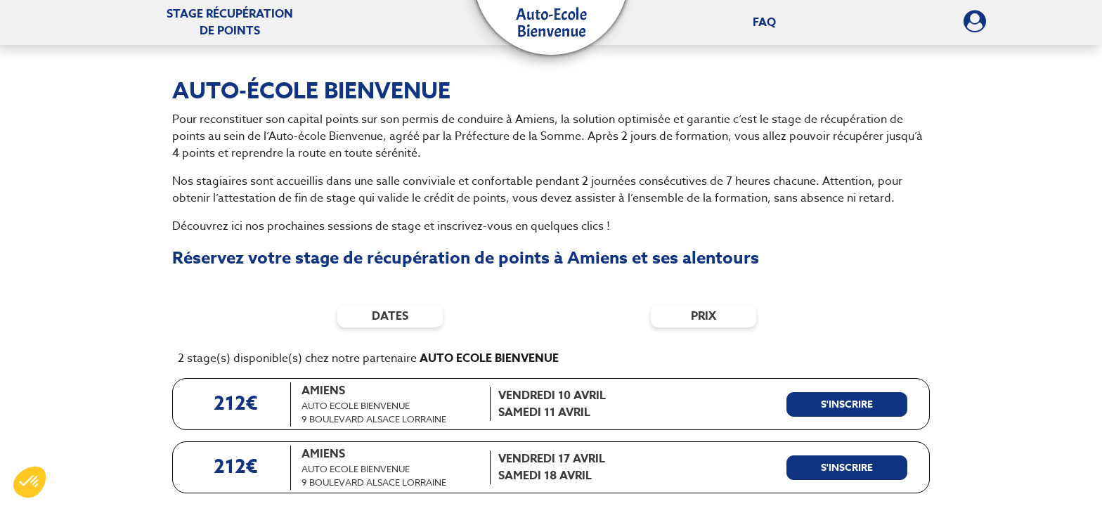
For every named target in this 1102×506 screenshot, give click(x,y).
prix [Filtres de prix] (703, 316)
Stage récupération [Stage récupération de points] (230, 22)
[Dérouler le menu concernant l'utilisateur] (975, 26)
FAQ (764, 22)
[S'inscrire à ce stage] (846, 404)
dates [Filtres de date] (390, 316)
